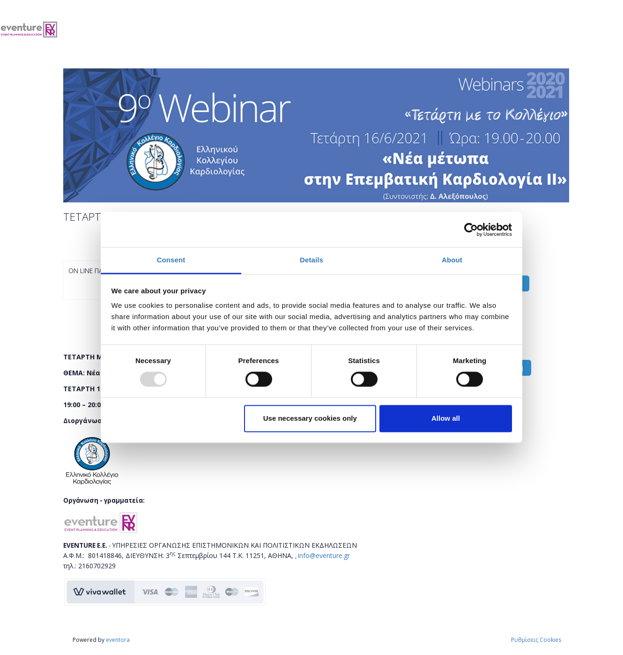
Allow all (445, 418)
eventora (118, 640)
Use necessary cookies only (310, 418)
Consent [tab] (171, 260)
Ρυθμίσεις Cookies (536, 640)
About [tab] (452, 260)
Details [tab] (311, 260)
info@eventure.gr (324, 555)
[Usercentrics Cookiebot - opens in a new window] (471, 230)
